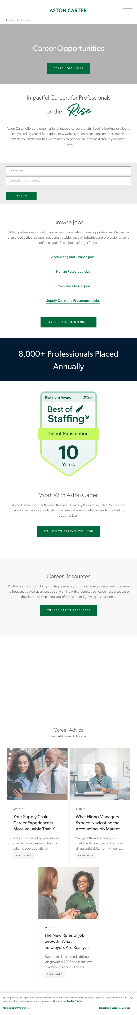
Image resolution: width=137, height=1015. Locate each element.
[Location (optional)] (68, 180)
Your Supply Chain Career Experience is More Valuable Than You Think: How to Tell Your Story (37, 805)
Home (69, 10)
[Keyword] (68, 170)
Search (21, 196)
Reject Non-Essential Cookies (114, 1008)
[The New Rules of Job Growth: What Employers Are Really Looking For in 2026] (55, 974)
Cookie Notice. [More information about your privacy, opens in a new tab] (74, 1001)
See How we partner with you (68, 531)
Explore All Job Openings (68, 322)
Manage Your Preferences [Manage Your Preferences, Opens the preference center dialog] (16, 1008)
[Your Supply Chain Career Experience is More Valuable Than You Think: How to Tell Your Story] (23, 855)
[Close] (131, 998)
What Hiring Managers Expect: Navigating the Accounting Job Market (100, 805)
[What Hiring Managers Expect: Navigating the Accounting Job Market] (86, 855)
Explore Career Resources (68, 610)
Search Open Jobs (68, 68)
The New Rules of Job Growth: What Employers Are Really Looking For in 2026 (68, 924)
